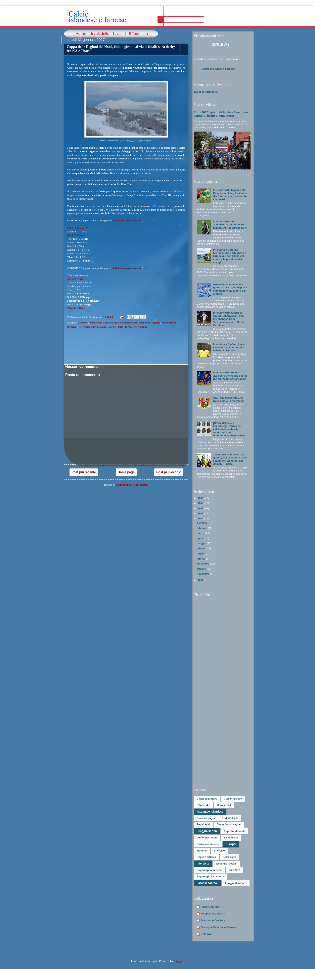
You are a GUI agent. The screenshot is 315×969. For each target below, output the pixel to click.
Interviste (203, 863)
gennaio (202, 522)
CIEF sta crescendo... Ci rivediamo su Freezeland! (228, 399)
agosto (201, 558)
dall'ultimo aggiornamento (127, 220)
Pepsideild (203, 824)
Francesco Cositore (213, 920)
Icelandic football (226, 863)
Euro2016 (234, 870)
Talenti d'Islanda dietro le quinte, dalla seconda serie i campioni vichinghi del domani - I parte (229, 459)
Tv (135, 326)
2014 (201, 503)
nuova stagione (99, 326)
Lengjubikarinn (207, 831)
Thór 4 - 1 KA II (76, 308)
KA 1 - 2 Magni (75, 235)
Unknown (207, 934)
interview (219, 850)
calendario (145, 322)
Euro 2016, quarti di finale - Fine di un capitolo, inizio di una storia (221, 113)
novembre (203, 573)
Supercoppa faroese (209, 870)
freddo (172, 322)
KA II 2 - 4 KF (75, 278)
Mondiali (202, 850)
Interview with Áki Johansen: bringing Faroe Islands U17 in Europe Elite (230, 224)
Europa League (206, 818)
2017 (201, 518)
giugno (201, 548)
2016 (201, 513)
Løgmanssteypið (207, 837)
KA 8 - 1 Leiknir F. (77, 227)
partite (113, 326)
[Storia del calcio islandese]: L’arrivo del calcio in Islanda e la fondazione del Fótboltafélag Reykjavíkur (229, 429)
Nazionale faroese (208, 844)
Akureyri (83, 322)
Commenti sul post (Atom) (132, 484)
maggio (202, 543)
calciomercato (129, 322)
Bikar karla (229, 857)
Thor (120, 326)
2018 (201, 580)
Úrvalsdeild (224, 805)
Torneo (129, 326)
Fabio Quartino (210, 906)
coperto (156, 322)
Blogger (179, 961)
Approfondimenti (234, 831)
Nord (87, 326)
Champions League (229, 824)
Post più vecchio (168, 472)
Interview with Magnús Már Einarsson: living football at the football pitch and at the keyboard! (230, 195)
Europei (231, 844)
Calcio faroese (233, 798)
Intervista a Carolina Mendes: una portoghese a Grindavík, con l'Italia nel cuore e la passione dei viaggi (229, 256)
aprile (201, 538)
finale (165, 322)
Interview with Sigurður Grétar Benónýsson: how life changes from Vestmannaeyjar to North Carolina (228, 319)
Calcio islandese (112, 322)
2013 (201, 498)
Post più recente (84, 472)
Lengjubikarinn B (235, 883)
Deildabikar (231, 837)
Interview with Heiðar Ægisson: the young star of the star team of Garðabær (230, 375)
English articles (206, 857)
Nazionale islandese (210, 811)
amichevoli (96, 322)
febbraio (202, 528)
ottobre (202, 568)
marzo (201, 533)
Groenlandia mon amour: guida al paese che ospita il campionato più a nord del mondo (230, 289)
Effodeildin (203, 805)
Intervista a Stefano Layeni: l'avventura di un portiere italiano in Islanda (230, 347)
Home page (126, 472)
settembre (203, 563)
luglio (201, 553)
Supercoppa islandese (210, 876)
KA (81, 326)
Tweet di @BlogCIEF (206, 91)
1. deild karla (230, 818)
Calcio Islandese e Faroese (218, 68)
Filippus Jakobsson (213, 913)
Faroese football (207, 883)
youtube (142, 326)
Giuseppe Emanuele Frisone (218, 927)
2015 (201, 508)
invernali (72, 326)
